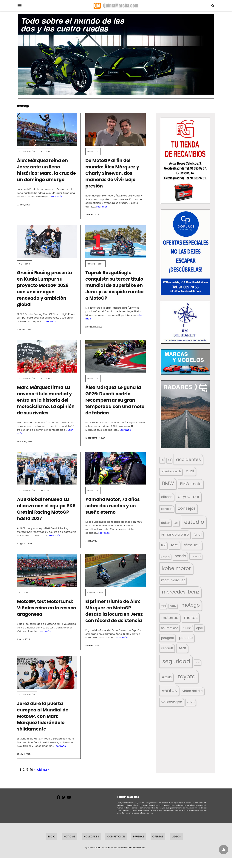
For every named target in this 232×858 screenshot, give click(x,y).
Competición (27, 151)
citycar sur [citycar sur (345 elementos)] (188, 496)
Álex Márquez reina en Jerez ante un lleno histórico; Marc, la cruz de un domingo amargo (46, 170)
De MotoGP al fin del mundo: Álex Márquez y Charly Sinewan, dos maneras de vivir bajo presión (112, 173)
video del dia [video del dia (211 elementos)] (192, 691)
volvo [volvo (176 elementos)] (190, 702)
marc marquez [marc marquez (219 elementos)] (173, 580)
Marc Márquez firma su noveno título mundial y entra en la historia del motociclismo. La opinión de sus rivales (46, 400)
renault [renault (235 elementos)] (167, 648)
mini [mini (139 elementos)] (163, 605)
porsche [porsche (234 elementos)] (186, 637)
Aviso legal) (174, 803)
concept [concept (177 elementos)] (167, 509)
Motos (45, 490)
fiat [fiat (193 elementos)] (163, 545)
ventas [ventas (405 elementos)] (169, 690)
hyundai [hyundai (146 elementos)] (196, 556)
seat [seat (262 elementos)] (182, 648)
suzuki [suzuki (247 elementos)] (166, 677)
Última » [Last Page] (43, 770)
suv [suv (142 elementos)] (198, 662)
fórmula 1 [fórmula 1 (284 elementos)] (192, 545)
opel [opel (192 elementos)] (199, 628)
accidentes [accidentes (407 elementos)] (188, 459)
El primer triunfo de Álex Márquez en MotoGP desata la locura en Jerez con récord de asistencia (114, 611)
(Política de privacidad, (158, 803)
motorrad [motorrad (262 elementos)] (169, 617)
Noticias (46, 151)
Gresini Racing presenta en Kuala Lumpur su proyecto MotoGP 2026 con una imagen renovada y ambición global (44, 288)
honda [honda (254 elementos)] (180, 556)
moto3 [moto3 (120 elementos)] (173, 606)
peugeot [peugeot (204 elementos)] (167, 638)
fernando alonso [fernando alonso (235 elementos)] (175, 534)
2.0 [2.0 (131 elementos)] (169, 460)
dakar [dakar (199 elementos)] (165, 523)
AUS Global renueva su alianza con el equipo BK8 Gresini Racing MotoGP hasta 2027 (46, 509)
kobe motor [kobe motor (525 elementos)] (176, 568)
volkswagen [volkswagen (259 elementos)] (171, 702)
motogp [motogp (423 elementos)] (190, 605)
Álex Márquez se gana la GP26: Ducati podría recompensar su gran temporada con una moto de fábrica (114, 400)
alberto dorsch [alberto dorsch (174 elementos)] (171, 471)
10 (31, 770)
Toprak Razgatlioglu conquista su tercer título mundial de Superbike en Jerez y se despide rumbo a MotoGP (114, 285)
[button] (185, 161)
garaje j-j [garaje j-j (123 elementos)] (165, 556)
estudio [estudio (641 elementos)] (194, 522)
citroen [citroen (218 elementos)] (166, 497)
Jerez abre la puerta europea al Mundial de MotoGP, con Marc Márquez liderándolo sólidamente (42, 716)
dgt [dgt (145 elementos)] (176, 523)
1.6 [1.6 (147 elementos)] (162, 460)
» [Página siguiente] (34, 770)
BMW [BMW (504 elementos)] (168, 483)
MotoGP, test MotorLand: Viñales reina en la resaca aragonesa (46, 607)
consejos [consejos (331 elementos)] (187, 508)
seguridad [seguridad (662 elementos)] (176, 661)
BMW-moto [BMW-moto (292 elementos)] (191, 483)
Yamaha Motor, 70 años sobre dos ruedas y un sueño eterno (112, 505)
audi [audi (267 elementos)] (190, 471)
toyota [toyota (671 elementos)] (187, 676)
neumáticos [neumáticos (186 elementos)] (169, 628)
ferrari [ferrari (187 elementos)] (198, 534)
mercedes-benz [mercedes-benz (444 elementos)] (180, 592)
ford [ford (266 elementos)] (174, 545)
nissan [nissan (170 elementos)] (187, 628)
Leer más (56, 196)
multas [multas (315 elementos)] (191, 617)
